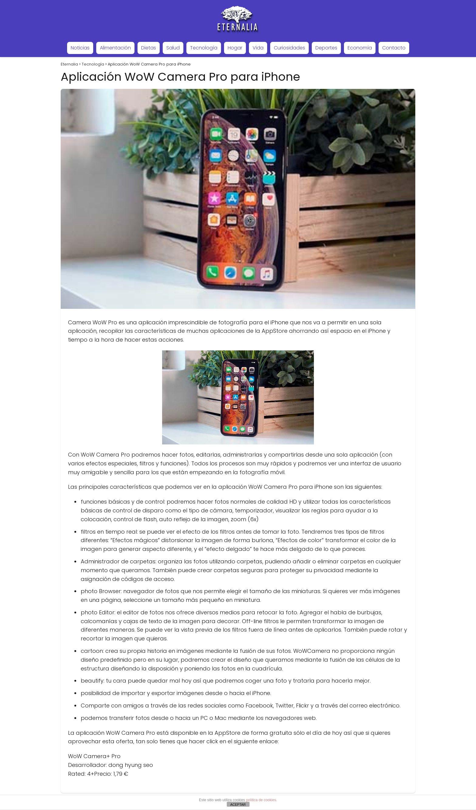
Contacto (394, 47)
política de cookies (261, 800)
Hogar (235, 47)
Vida (258, 47)
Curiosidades (289, 47)
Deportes (326, 47)
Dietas (148, 47)
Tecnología (203, 47)
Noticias (80, 47)
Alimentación (115, 47)
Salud (173, 47)
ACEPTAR (238, 804)
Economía (360, 47)
